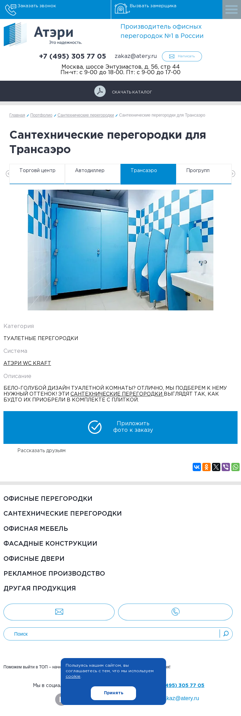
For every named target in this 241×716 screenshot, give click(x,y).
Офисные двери (34, 559)
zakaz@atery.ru (136, 56)
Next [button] (233, 173)
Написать (186, 56)
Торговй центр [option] (37, 171)
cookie (73, 676)
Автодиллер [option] (90, 171)
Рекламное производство (54, 574)
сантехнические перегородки (117, 394)
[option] (120, 250)
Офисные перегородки (48, 499)
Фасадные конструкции (50, 544)
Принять (113, 693)
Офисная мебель (35, 529)
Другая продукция (39, 588)
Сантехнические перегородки (62, 514)
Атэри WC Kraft (27, 363)
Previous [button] (7, 173)
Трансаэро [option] (144, 171)
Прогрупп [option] (198, 171)
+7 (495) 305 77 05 (72, 56)
